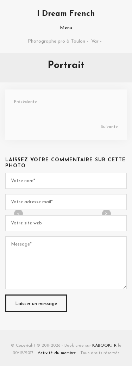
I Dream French (66, 14)
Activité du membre (57, 353)
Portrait (66, 65)
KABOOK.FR (104, 345)
